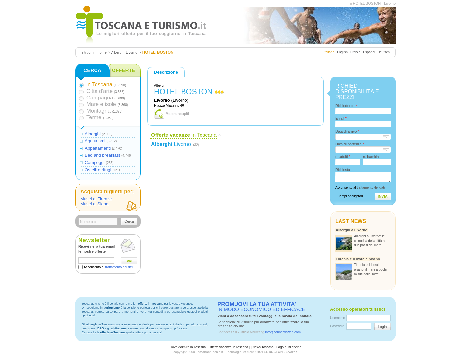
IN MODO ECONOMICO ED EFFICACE (261, 306)
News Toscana (263, 347)
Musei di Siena (94, 203)
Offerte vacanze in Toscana (228, 347)
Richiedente (346, 106)
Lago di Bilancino (288, 347)
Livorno (171, 144)
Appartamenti (98, 148)
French (355, 52)
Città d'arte (99, 91)
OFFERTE (123, 70)
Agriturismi (95, 140)
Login (382, 327)
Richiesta (342, 169)
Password (337, 326)
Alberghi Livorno (124, 52)
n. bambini (371, 157)
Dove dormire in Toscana (188, 347)
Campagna (99, 98)
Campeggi (95, 162)
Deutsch (383, 52)
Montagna (98, 111)
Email (341, 118)
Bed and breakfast (102, 155)
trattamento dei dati (119, 267)
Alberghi (93, 133)
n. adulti (342, 157)
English (342, 52)
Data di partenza (349, 144)
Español (369, 52)
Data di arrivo (347, 131)
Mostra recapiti (177, 114)
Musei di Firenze (96, 198)
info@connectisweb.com (283, 332)
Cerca (129, 221)
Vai (129, 261)
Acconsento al (108, 267)
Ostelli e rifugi (98, 169)
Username (337, 318)
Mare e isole (101, 104)
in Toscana (184, 135)
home (102, 52)
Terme (93, 117)
